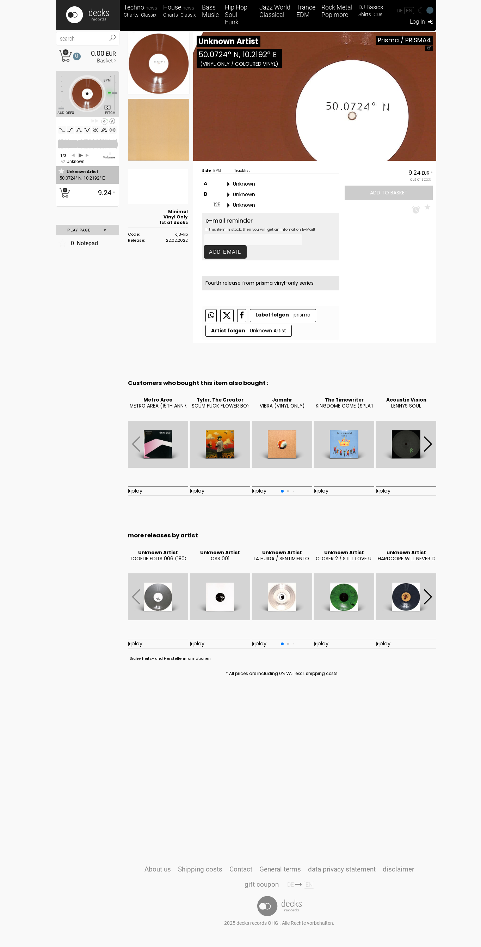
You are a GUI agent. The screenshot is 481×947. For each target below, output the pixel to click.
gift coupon (262, 884)
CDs (378, 14)
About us (157, 869)
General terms (280, 869)
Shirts (364, 14)
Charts (131, 15)
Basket (105, 61)
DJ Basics (370, 7)
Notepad (77, 243)
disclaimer (398, 869)
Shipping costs (200, 869)
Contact (240, 869)
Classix (148, 15)
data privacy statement (342, 869)
